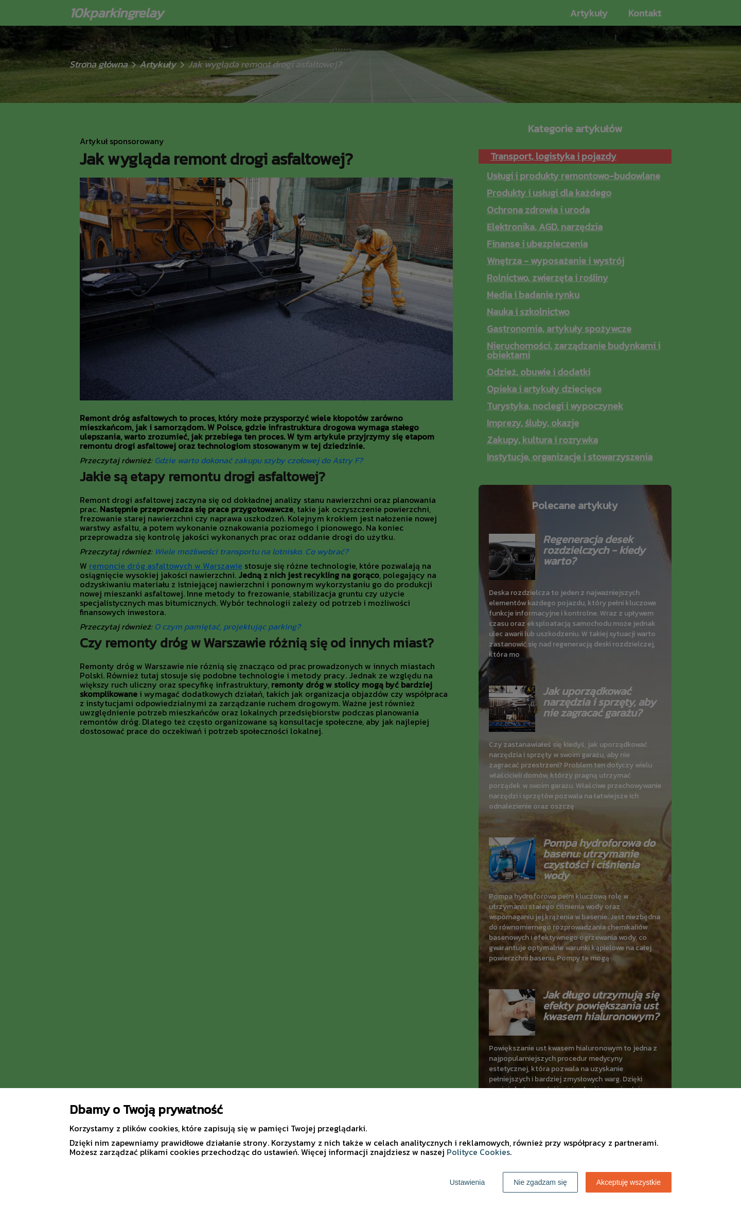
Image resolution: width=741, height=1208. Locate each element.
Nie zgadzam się (540, 1182)
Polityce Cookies (478, 1152)
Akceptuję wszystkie (628, 1182)
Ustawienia (467, 1182)
